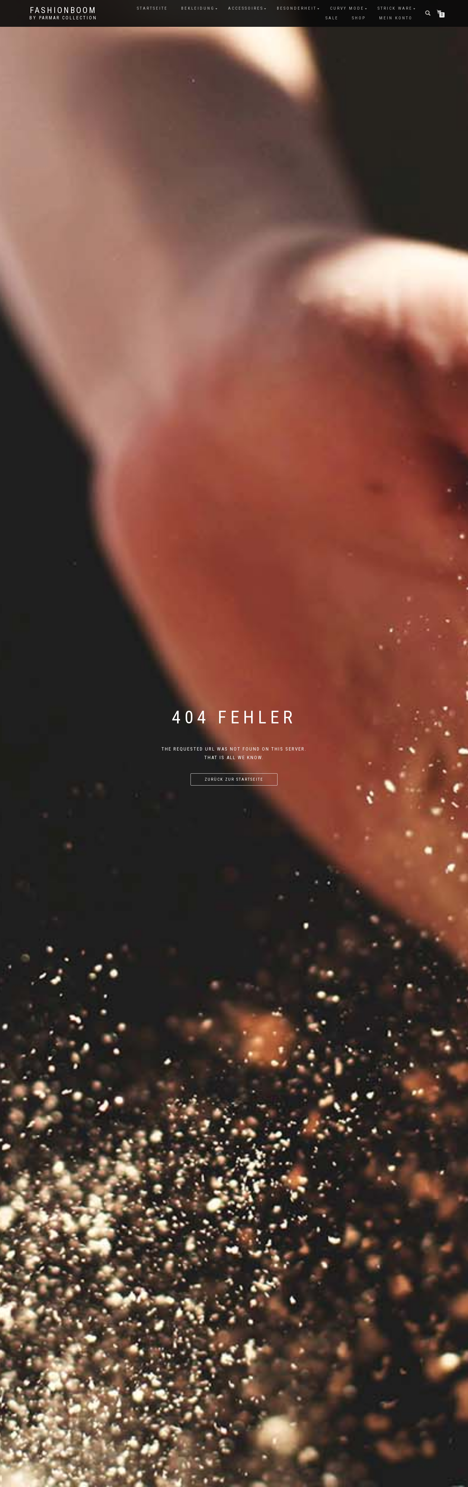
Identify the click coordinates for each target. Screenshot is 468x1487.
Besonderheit (297, 8)
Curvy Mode (347, 8)
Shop (359, 18)
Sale (332, 18)
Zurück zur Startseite (234, 779)
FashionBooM (63, 10)
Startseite (152, 8)
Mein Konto (396, 18)
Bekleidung (198, 8)
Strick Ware (395, 8)
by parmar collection (63, 17)
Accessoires (245, 8)
